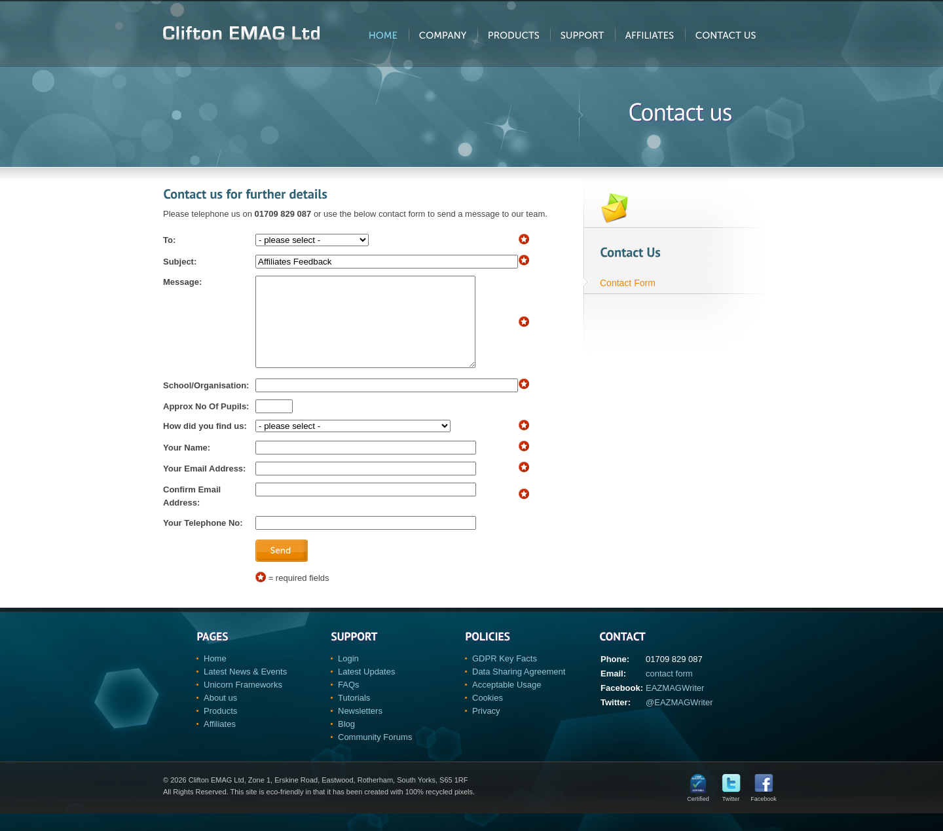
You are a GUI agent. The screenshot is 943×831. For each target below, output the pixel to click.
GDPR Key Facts (504, 676)
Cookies (487, 715)
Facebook (763, 813)
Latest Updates (366, 689)
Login (348, 676)
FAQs (349, 702)
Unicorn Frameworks (243, 702)
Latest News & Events (245, 689)
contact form (669, 691)
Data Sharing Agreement (518, 689)
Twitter (731, 813)
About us (220, 715)
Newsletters (360, 728)
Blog (346, 742)
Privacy (486, 728)
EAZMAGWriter (675, 706)
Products (220, 728)
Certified (698, 813)
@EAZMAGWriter (679, 720)
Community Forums (375, 755)
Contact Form (628, 283)
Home (215, 676)
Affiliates (220, 742)
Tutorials (354, 715)
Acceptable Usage (507, 702)
